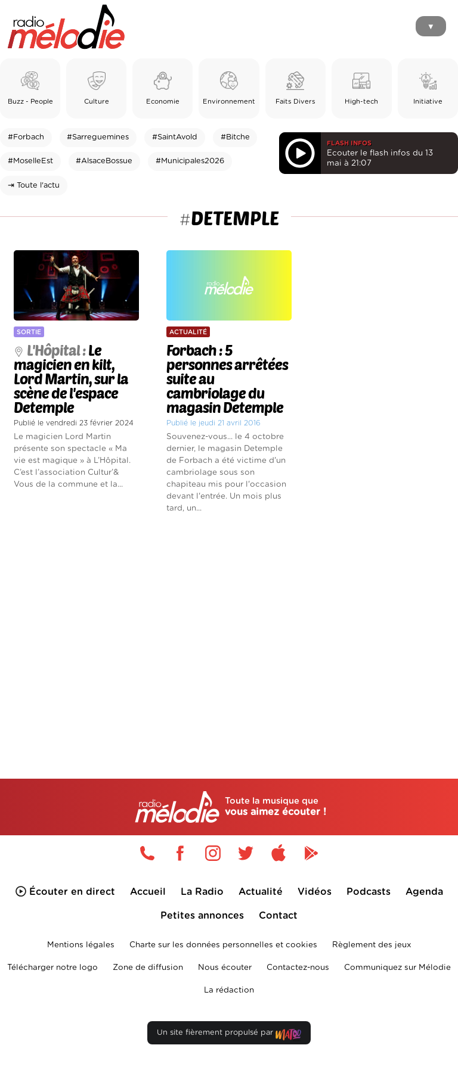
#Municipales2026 (190, 161)
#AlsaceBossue (104, 161)
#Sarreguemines (98, 137)
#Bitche (235, 137)
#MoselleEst (30, 161)
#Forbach (26, 137)
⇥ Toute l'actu (34, 185)
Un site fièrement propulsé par (229, 1035)
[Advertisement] (229, 626)
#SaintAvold (174, 137)
